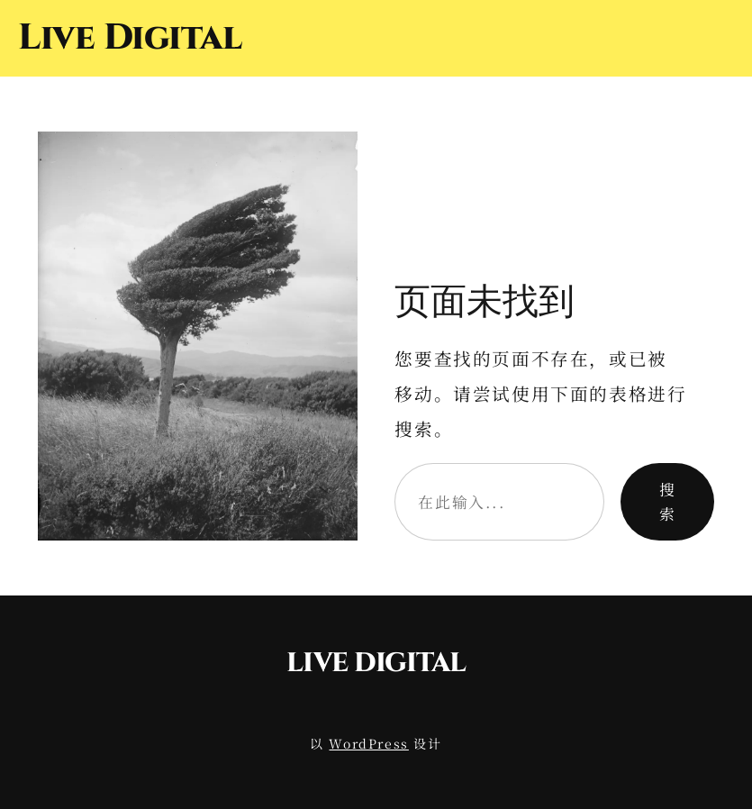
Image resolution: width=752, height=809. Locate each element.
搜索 (667, 501)
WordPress (368, 743)
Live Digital (129, 38)
